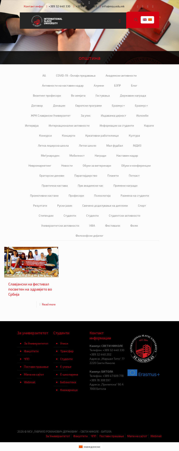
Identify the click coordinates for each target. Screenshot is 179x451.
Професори (76, 195)
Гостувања (103, 95)
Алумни (99, 85)
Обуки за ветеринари (97, 165)
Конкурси (45, 135)
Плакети (113, 175)
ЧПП (26, 359)
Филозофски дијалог (89, 235)
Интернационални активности (69, 125)
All (44, 75)
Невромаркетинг (40, 165)
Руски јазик (64, 205)
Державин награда (133, 95)
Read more (49, 304)
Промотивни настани (44, 195)
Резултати (40, 205)
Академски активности (121, 75)
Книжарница (68, 390)
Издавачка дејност (113, 115)
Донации (59, 105)
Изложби (142, 115)
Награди (100, 155)
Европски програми (88, 105)
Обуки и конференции (136, 165)
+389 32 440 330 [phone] (59, 6)
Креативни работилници (102, 135)
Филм (134, 225)
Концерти (68, 135)
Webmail (29, 382)
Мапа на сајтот (34, 374)
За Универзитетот (36, 343)
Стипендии (46, 215)
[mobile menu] (119, 20)
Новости (67, 165)
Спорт (142, 205)
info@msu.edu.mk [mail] (113, 6)
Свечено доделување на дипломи (105, 205)
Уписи (64, 343)
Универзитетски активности (60, 225)
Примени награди (125, 185)
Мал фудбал (114, 145)
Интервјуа (32, 125)
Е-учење (65, 366)
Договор (37, 105)
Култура (134, 135)
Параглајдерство (85, 175)
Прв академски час (90, 185)
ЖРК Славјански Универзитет (51, 115)
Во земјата (78, 95)
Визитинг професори (47, 95)
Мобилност (77, 155)
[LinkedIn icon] (147, 6)
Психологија (102, 195)
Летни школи (87, 145)
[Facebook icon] (137, 6)
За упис (86, 115)
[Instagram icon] (152, 6)
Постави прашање (36, 366)
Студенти (70, 215)
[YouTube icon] (142, 6)
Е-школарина (69, 374)
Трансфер (67, 351)
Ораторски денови (51, 175)
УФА (92, 225)
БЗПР (117, 85)
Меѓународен (50, 155)
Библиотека (68, 382)
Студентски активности (124, 215)
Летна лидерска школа (53, 145)
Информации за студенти (117, 125)
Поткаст (134, 175)
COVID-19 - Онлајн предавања (75, 75)
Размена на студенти (135, 195)
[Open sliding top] (89, 4)
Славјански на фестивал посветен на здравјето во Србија (30, 289)
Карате (149, 125)
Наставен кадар (127, 155)
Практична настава (55, 185)
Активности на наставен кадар (63, 85)
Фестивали (112, 225)
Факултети (31, 351)
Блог (134, 85)
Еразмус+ (118, 105)
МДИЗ (137, 145)
